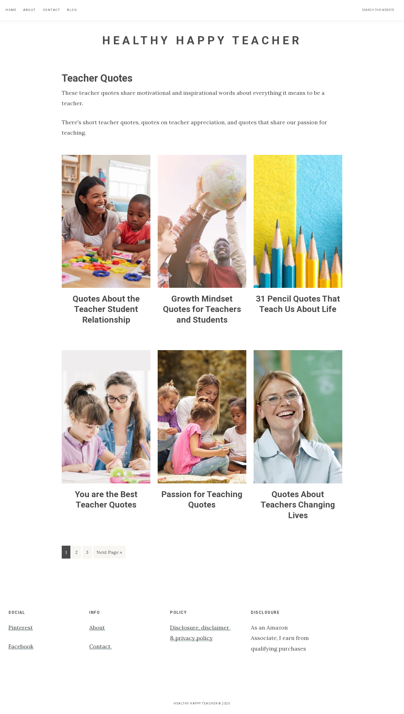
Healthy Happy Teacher (202, 40)
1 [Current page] (67, 553)
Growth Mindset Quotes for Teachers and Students (202, 309)
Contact (100, 646)
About (97, 627)
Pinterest (20, 627)
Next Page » (109, 553)
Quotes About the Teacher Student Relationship (106, 309)
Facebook (20, 646)
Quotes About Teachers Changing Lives (298, 504)
